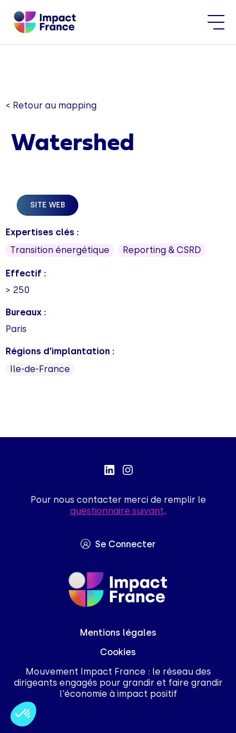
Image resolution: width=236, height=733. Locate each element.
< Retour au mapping (51, 105)
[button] (23, 714)
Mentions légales (118, 632)
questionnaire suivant (117, 511)
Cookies (118, 652)
